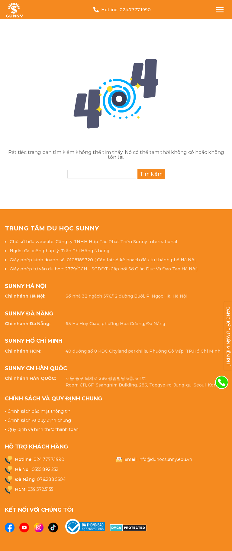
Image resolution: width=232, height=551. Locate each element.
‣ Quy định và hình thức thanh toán (42, 429)
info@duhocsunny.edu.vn (165, 459)
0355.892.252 (45, 469)
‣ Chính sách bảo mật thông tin (37, 411)
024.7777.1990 (135, 9)
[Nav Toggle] (220, 10)
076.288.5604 (51, 479)
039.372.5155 (40, 489)
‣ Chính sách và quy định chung (38, 420)
